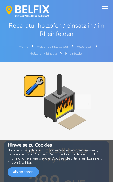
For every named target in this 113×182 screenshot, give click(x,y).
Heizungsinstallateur (53, 46)
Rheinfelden (74, 53)
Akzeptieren (23, 171)
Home (23, 46)
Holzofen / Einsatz (43, 53)
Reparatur (85, 46)
